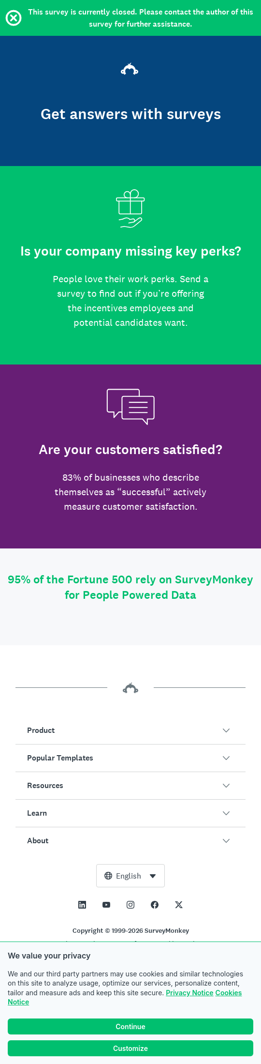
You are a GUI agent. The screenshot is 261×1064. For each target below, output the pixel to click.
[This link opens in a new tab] (82, 904)
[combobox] (130, 875)
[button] (130, 730)
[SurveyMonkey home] (130, 70)
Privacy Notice (189, 992)
